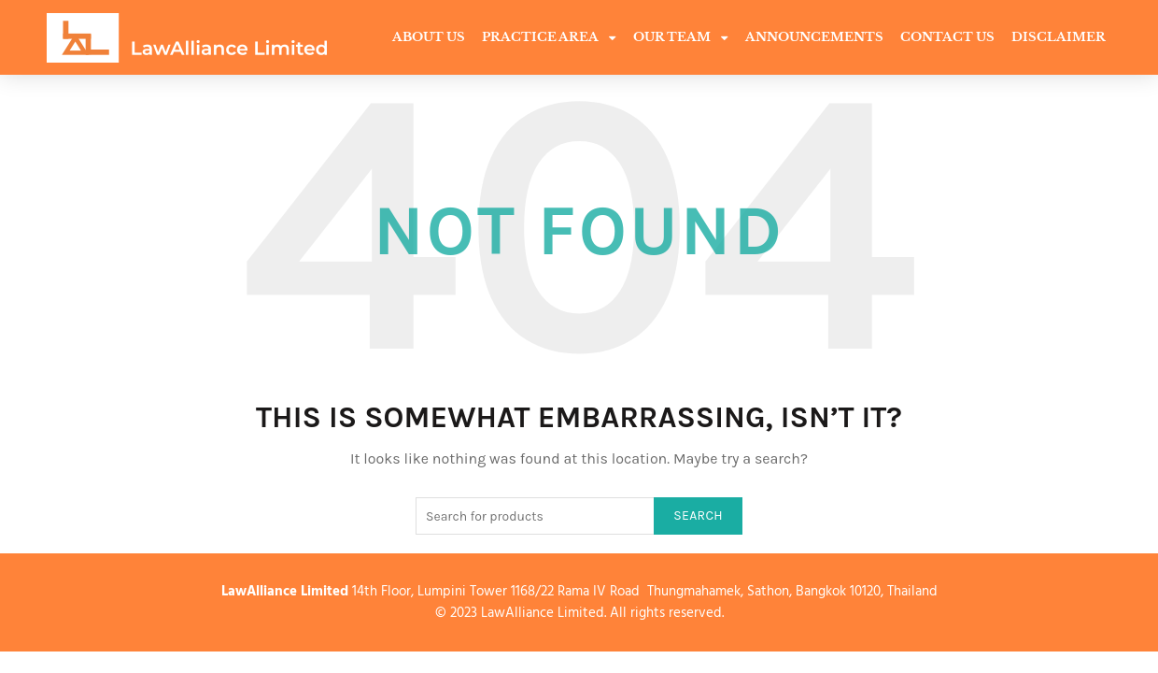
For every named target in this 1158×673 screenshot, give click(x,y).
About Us (428, 37)
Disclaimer (1058, 37)
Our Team (680, 37)
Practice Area (549, 37)
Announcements (814, 37)
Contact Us (947, 37)
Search (698, 515)
